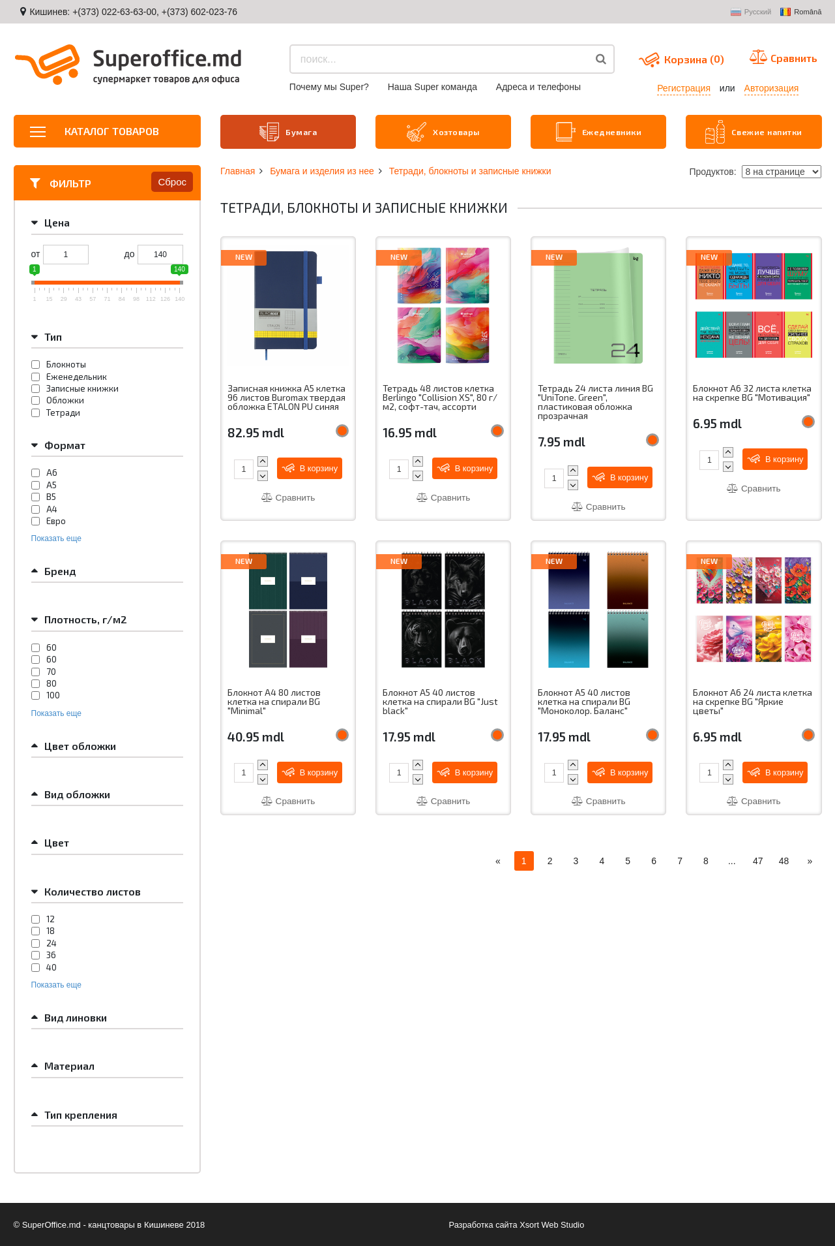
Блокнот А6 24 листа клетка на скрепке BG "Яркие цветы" (753, 702)
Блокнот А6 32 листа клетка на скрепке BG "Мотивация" (752, 391)
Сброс (172, 180)
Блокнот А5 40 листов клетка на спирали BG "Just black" (441, 702)
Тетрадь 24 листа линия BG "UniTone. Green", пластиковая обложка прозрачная (596, 401)
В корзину (311, 466)
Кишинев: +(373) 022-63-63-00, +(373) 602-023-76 (133, 12)
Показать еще (56, 537)
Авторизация (771, 88)
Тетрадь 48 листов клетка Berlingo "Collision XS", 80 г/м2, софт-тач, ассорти (441, 396)
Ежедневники (599, 131)
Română (800, 12)
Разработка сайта (483, 1223)
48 (784, 862)
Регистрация (683, 88)
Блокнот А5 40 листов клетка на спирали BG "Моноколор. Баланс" (584, 702)
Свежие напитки (754, 131)
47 (758, 862)
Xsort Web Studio (552, 1223)
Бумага (288, 131)
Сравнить (288, 496)
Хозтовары (443, 131)
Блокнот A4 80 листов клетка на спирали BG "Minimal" (274, 702)
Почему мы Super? (329, 87)
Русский (751, 12)
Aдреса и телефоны (538, 87)
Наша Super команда (432, 87)
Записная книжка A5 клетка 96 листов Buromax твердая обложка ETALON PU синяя (287, 396)
